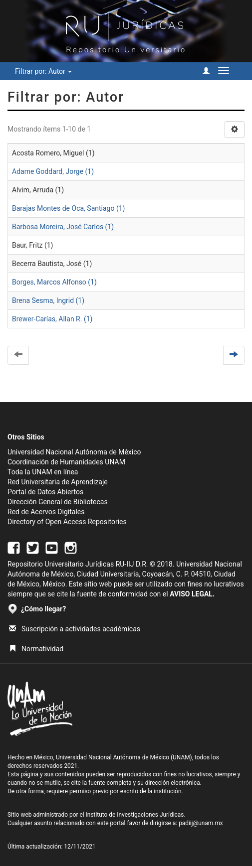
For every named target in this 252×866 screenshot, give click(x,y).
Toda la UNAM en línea (42, 472)
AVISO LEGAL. (192, 594)
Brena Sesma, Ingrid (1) (48, 300)
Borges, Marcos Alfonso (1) (54, 282)
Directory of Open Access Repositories (67, 522)
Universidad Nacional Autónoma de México (74, 452)
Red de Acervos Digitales (45, 512)
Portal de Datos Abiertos (45, 492)
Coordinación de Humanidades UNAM (66, 462)
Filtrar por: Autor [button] (43, 71)
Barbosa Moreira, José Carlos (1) (63, 227)
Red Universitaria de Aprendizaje (57, 482)
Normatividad (36, 649)
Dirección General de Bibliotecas (57, 502)
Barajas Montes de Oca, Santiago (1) (68, 208)
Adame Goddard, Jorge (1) (53, 171)
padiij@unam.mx (201, 823)
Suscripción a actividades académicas (74, 629)
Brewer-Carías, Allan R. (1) (52, 319)
